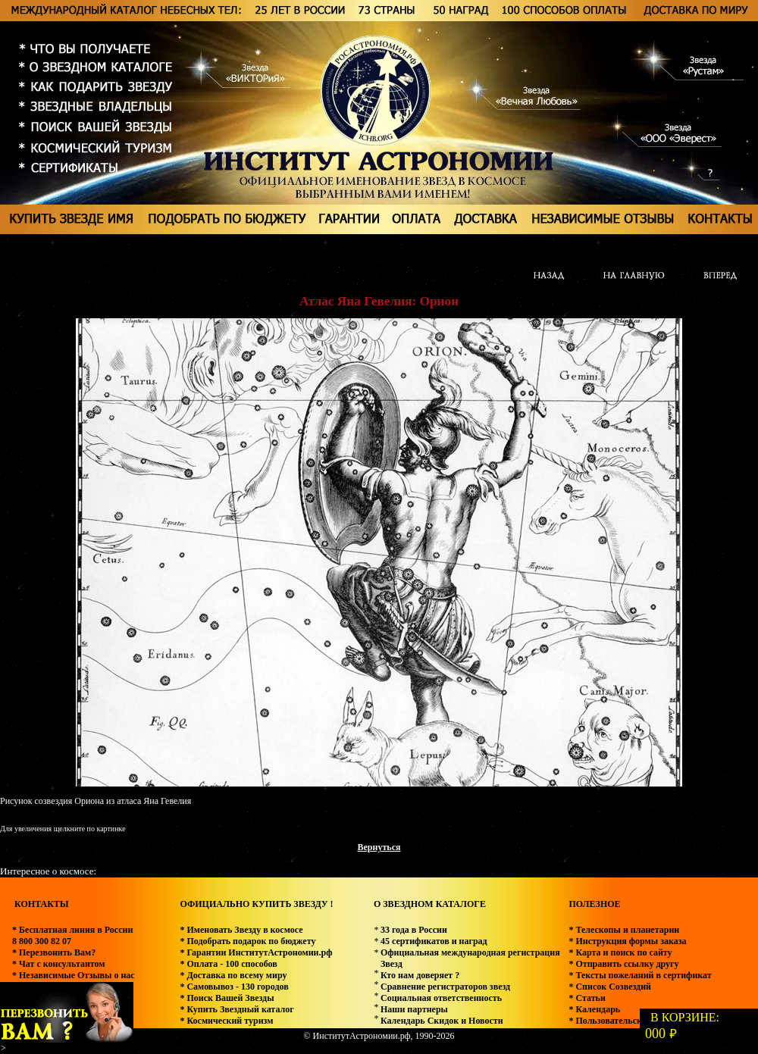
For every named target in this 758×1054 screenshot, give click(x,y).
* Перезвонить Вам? (54, 952)
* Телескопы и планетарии (623, 929)
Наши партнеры (414, 1009)
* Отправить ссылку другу (623, 964)
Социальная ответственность (441, 998)
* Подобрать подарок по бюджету (247, 941)
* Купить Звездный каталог (236, 1009)
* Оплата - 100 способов (228, 964)
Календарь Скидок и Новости (442, 1020)
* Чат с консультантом (58, 964)
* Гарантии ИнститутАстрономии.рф (256, 952)
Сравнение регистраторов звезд (445, 986)
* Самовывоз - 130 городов (234, 986)
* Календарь (594, 1009)
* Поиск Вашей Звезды (227, 998)
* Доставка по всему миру (233, 975)
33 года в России (414, 929)
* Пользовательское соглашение (634, 1020)
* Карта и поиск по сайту (620, 952)
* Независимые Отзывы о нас (73, 975)
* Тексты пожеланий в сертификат (639, 975)
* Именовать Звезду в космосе (241, 929)
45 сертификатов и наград (434, 941)
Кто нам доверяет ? (420, 975)
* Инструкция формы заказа (627, 941)
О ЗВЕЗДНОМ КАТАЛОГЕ (430, 904)
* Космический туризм (226, 1020)
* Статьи (586, 998)
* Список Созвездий (609, 986)
